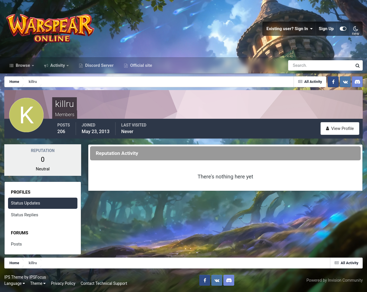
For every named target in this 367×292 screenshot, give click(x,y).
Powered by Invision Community (335, 280)
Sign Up (326, 28)
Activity (57, 65)
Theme (38, 283)
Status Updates (25, 203)
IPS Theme (13, 277)
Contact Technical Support (104, 283)
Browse (23, 65)
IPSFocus (37, 277)
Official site (140, 65)
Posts (16, 244)
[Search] (300, 65)
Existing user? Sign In (289, 29)
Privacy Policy (63, 283)
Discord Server (99, 65)
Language (14, 283)
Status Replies (24, 214)
